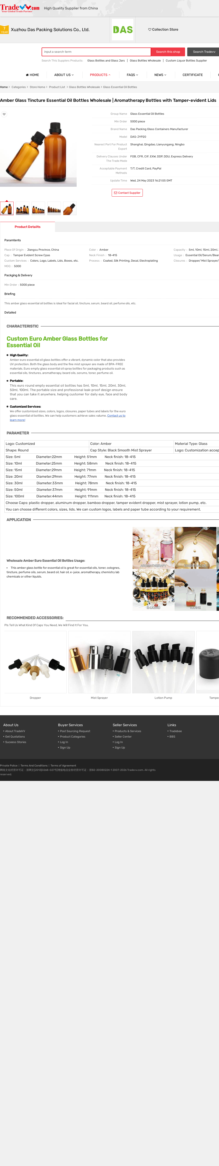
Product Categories (72, 736)
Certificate (193, 75)
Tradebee (176, 731)
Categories (19, 87)
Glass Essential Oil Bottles (120, 87)
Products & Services (128, 731)
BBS (172, 736)
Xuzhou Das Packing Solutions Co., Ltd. (50, 29)
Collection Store (163, 29)
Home (32, 75)
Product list (57, 87)
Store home (37, 87)
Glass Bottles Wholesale (145, 60)
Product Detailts (28, 227)
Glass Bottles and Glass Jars (106, 60)
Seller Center (123, 736)
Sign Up (65, 747)
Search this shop (168, 52)
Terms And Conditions (34, 765)
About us (64, 75)
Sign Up (120, 747)
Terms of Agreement (63, 765)
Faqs (133, 75)
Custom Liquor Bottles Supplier (186, 60)
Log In (64, 742)
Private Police (9, 765)
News (160, 75)
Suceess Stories (15, 742)
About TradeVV (15, 731)
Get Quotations (15, 736)
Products (100, 75)
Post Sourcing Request (75, 731)
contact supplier (127, 192)
